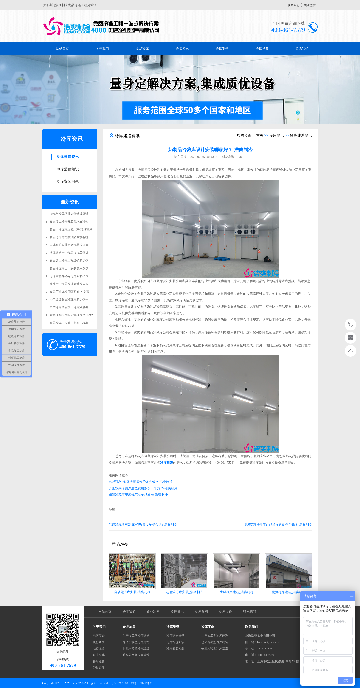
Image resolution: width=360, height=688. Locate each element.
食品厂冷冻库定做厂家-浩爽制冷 (71, 229)
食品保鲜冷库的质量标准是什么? (71, 315)
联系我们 (293, 5)
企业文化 (99, 655)
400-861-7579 (351, 325)
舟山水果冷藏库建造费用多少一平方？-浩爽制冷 (143, 488)
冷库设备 (262, 48)
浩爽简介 (99, 635)
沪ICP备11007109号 (124, 683)
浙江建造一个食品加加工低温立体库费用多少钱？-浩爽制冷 (89, 252)
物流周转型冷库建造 (136, 648)
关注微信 (310, 5)
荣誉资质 (99, 667)
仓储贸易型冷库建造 (136, 642)
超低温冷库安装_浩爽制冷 (184, 592)
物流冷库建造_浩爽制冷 (289, 592)
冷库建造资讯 (68, 157)
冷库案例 (222, 48)
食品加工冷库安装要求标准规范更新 (73, 221)
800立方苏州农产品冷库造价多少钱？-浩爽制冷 (278, 524)
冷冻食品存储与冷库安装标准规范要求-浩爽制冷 (81, 276)
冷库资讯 (182, 48)
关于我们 (102, 48)
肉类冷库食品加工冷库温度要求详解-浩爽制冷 (80, 307)
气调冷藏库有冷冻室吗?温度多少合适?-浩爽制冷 (143, 524)
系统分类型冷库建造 (136, 655)
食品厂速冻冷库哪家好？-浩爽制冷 (72, 291)
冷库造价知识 (68, 169)
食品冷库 (142, 48)
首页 (259, 135)
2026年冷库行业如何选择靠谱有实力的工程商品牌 (82, 213)
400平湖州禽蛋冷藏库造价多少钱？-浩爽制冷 (141, 482)
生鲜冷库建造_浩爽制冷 (236, 592)
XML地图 (146, 683)
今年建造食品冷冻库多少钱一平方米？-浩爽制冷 (81, 299)
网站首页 (62, 48)
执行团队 (99, 642)
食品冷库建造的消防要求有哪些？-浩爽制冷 (78, 237)
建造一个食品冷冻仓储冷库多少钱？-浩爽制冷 (80, 284)
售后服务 (99, 661)
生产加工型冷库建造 (136, 635)
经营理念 (99, 648)
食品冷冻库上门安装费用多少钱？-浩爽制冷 (78, 268)
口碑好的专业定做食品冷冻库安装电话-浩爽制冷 (81, 245)
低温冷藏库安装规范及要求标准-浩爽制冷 (138, 494)
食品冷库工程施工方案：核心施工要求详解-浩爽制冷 (84, 323)
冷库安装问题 (68, 181)
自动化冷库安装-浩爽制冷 (132, 592)
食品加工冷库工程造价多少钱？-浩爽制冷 (77, 260)
